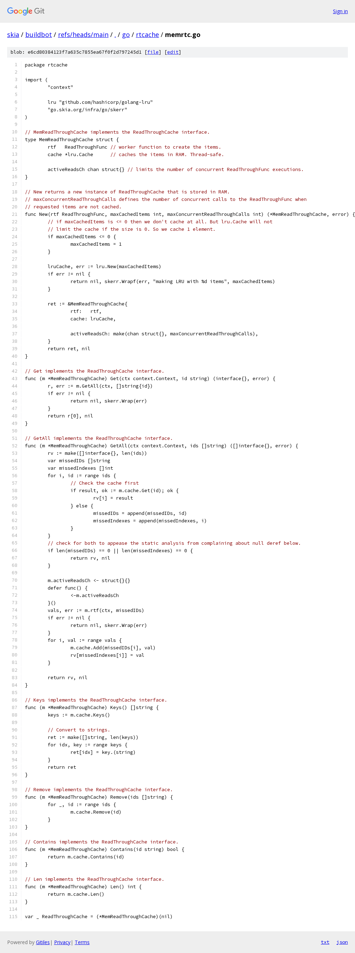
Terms (82, 942)
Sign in (340, 11)
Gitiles (43, 942)
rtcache (147, 34)
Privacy (62, 942)
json (342, 942)
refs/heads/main (83, 34)
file (153, 52)
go (126, 34)
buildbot (38, 34)
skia (13, 34)
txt (325, 942)
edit (173, 52)
